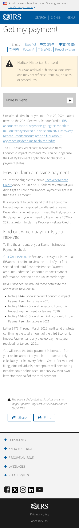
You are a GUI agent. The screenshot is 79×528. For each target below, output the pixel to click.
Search (40, 18)
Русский (29, 49)
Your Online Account (16, 256)
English (16, 44)
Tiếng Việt (45, 49)
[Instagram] (23, 490)
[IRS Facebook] (7, 490)
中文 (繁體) (67, 44)
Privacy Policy (39, 514)
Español (30, 44)
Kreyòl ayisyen (65, 49)
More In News (39, 100)
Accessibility (39, 521)
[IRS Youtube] (39, 490)
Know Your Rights (22, 449)
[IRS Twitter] (15, 491)
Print (47, 417)
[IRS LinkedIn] (31, 491)
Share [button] (22, 417)
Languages (17, 466)
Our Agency (17, 440)
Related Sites (19, 475)
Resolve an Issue (21, 457)
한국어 (14, 49)
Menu (71, 18)
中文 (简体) (47, 44)
